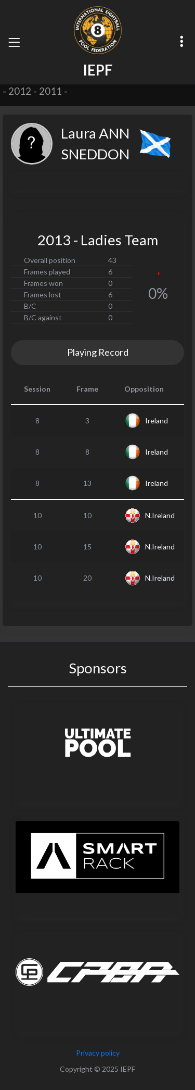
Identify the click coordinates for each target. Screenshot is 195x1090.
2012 (19, 91)
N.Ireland (160, 515)
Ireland (156, 420)
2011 (50, 91)
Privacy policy (98, 1052)
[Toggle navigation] (14, 42)
